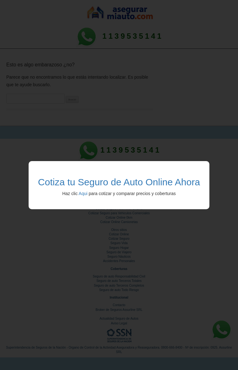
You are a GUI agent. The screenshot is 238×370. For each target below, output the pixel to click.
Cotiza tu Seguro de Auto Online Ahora (119, 182)
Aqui (83, 193)
